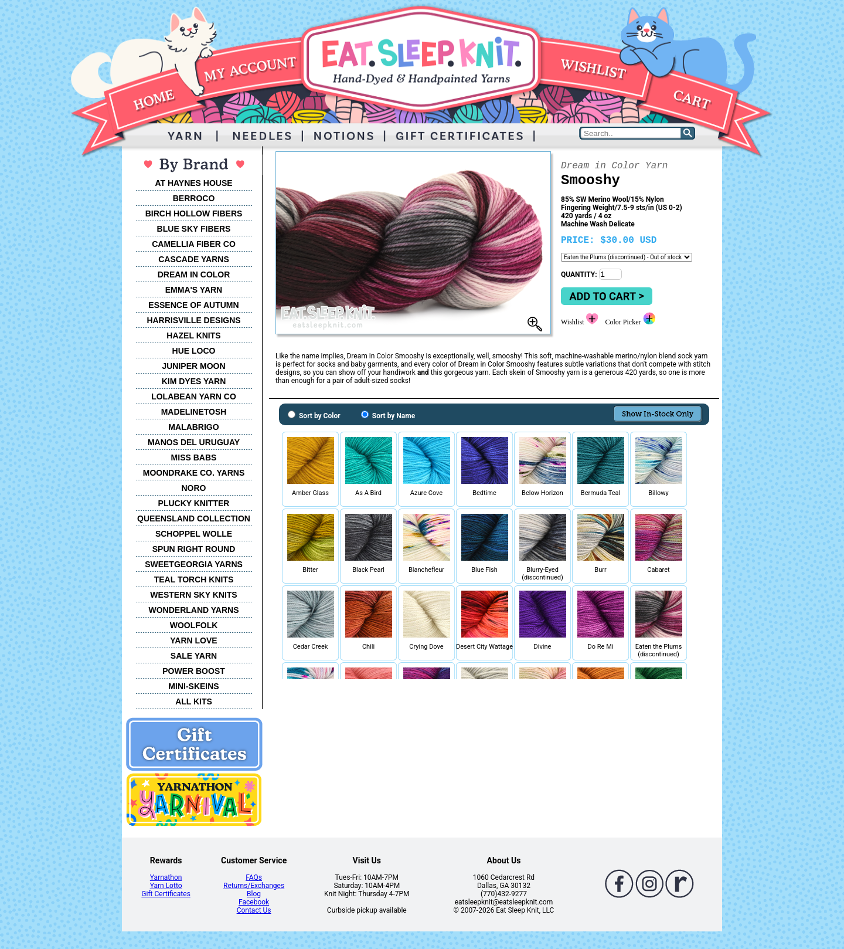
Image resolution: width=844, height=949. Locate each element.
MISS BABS (194, 457)
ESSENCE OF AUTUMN (193, 305)
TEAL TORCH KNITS (194, 579)
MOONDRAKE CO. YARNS (193, 472)
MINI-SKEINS (193, 686)
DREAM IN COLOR (194, 274)
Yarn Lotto (166, 886)
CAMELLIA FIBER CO (194, 244)
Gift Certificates (165, 894)
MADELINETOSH (194, 411)
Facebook (254, 902)
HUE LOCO (194, 350)
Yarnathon (166, 877)
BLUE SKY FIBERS (194, 228)
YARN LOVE (193, 640)
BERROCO (194, 198)
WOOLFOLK (194, 625)
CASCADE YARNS (193, 259)
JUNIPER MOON (193, 366)
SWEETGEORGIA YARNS (194, 564)
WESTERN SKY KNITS (193, 594)
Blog (254, 894)
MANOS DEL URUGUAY (194, 442)
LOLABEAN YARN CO (193, 396)
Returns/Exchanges (253, 886)
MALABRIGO (193, 427)
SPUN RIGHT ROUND (194, 549)
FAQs (254, 877)
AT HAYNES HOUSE (193, 183)
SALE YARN (194, 655)
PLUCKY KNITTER (194, 503)
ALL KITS (193, 701)
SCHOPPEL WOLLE (193, 533)
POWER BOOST (193, 671)
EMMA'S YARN (193, 289)
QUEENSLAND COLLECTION (193, 518)
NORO (194, 488)
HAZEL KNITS (193, 335)
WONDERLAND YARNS (193, 610)
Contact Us (254, 910)
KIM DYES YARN (194, 381)
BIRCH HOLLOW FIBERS (194, 213)
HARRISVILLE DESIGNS (193, 320)
